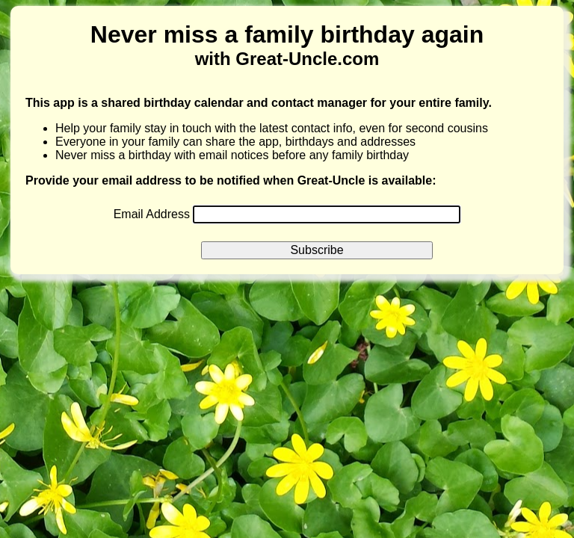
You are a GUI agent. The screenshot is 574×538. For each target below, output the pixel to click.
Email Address (154, 214)
